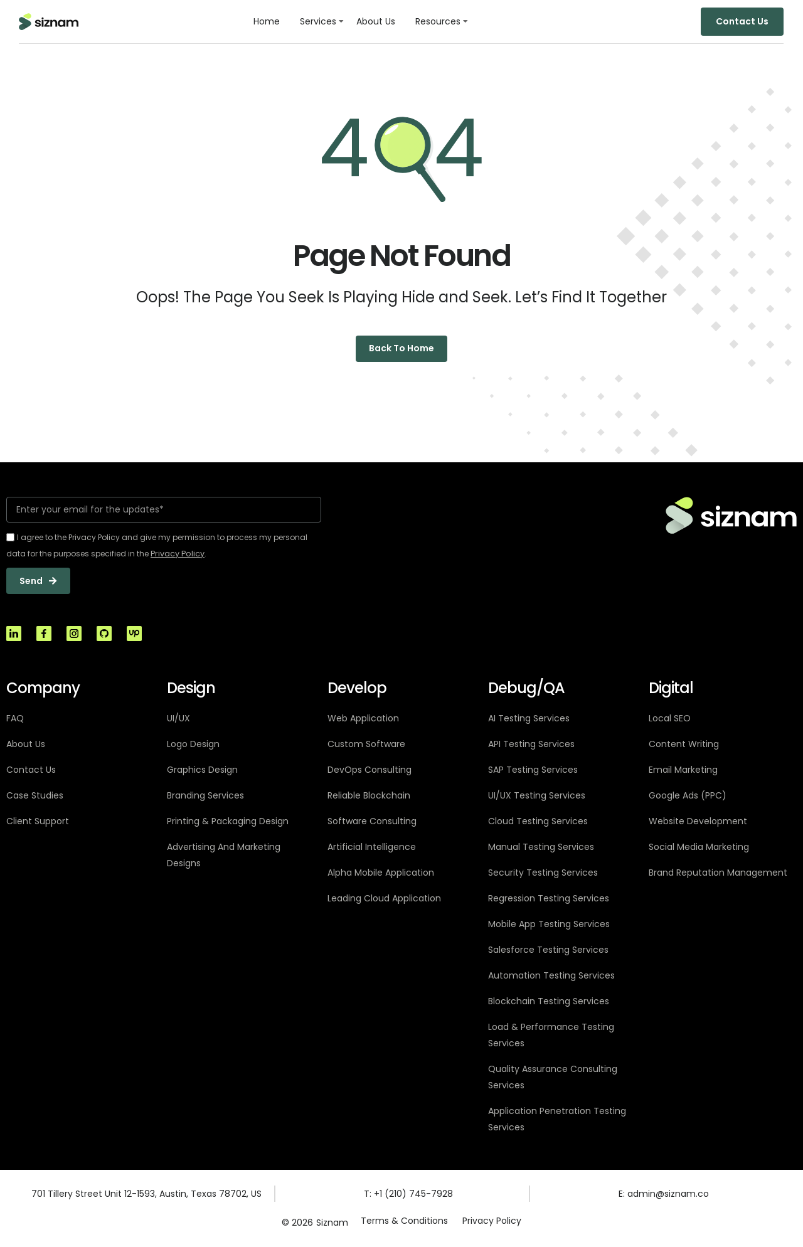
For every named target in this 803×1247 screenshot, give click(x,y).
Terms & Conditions (403, 1224)
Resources (437, 21)
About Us (375, 21)
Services (318, 21)
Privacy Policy (492, 1224)
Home (266, 21)
